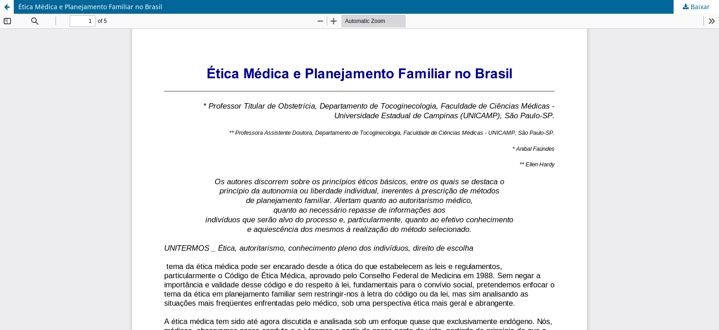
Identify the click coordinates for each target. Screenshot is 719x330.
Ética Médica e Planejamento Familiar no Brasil (90, 6)
